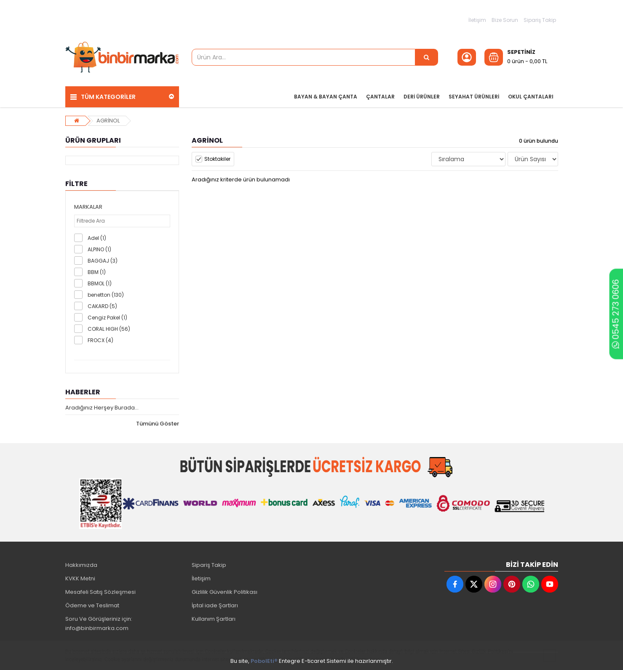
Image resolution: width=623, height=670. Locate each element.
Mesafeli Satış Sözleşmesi (100, 592)
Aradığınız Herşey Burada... (102, 408)
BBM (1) (97, 272)
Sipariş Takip (540, 20)
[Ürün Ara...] (426, 57)
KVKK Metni (80, 578)
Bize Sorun (505, 20)
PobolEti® (264, 661)
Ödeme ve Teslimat (92, 605)
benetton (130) (106, 294)
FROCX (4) (100, 340)
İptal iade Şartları (215, 605)
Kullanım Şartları (213, 619)
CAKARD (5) (102, 306)
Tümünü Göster (157, 424)
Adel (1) (97, 238)
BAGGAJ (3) (103, 260)
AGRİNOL (108, 121)
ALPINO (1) (99, 249)
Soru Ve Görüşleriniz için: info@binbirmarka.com (98, 623)
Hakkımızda (81, 565)
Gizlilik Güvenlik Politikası (224, 592)
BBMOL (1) (100, 283)
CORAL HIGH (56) (109, 328)
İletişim (477, 20)
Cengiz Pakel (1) (107, 317)
